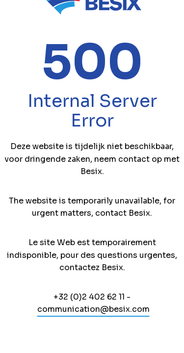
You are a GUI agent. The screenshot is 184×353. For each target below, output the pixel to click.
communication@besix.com (93, 309)
